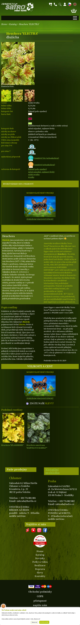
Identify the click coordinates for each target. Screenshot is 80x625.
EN (74, 4)
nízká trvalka (34, 174)
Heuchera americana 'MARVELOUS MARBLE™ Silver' (36, 448)
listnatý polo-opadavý (37, 169)
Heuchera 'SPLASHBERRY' (12, 445)
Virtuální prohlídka (52, 471)
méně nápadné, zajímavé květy (41, 172)
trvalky (31, 177)
